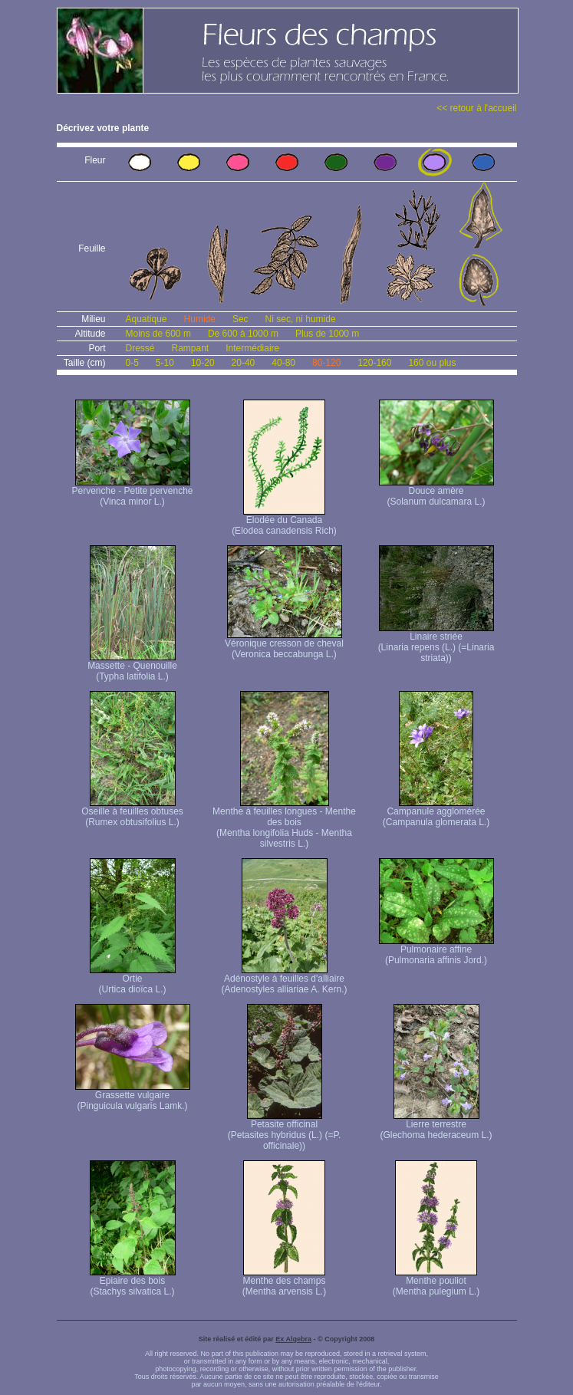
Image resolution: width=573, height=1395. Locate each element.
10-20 (203, 362)
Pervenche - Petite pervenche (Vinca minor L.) (132, 492)
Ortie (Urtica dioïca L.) (133, 980)
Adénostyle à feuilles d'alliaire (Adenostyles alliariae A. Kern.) (284, 980)
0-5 (132, 362)
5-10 (165, 362)
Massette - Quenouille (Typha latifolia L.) (132, 667)
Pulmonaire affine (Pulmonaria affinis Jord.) (436, 951)
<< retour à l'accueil (476, 108)
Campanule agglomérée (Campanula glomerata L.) (436, 812)
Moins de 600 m (158, 333)
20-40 (243, 362)
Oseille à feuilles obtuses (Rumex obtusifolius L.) (132, 812)
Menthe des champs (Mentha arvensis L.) (284, 1282)
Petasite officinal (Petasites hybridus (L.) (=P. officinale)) (284, 1130)
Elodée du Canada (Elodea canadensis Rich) (284, 521)
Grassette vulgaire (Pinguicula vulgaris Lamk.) (132, 1096)
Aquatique (146, 319)
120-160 (374, 362)
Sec (240, 319)
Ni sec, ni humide (300, 319)
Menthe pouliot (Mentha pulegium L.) (436, 1282)
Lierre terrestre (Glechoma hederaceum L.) (436, 1125)
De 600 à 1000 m (243, 333)
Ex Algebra (293, 1339)
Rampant (190, 348)
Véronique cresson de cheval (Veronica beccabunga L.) (284, 645)
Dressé (140, 348)
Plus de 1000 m (327, 333)
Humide (200, 319)
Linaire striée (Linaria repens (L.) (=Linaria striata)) (436, 643)
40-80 (283, 362)
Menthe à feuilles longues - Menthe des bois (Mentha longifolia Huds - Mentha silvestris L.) (284, 823)
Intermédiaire (252, 348)
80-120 (326, 362)
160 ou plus (432, 362)
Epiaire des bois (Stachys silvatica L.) (133, 1282)
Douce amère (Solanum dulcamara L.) (436, 492)
